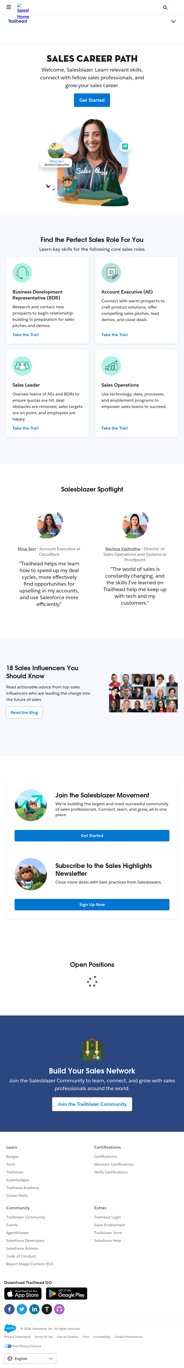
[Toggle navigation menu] (173, 21)
